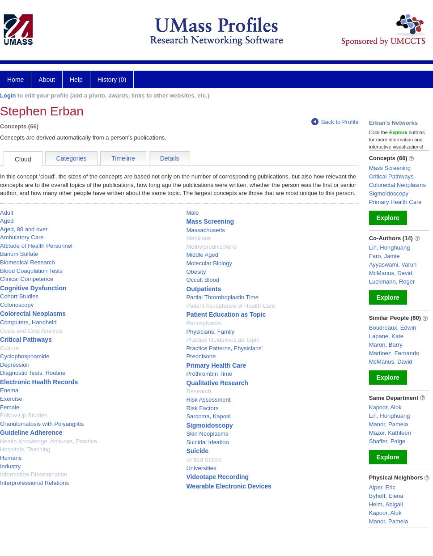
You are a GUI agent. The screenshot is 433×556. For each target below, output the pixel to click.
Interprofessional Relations (34, 483)
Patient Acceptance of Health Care (230, 305)
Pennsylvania (203, 323)
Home (15, 79)
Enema (9, 390)
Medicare (198, 238)
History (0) (112, 79)
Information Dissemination (33, 474)
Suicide (197, 450)
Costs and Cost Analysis (31, 330)
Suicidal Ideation (207, 442)
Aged (6, 220)
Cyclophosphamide (25, 356)
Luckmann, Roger (392, 281)
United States (203, 459)
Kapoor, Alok (385, 407)
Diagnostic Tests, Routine (32, 372)
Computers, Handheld (28, 322)
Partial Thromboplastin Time (222, 297)
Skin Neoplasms (207, 433)
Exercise (11, 398)
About (46, 79)
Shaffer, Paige (387, 441)
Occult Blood (202, 279)
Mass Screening (210, 221)
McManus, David (390, 273)
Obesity (196, 271)
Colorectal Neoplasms (33, 313)
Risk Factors (202, 408)
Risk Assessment (208, 399)
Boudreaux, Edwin (392, 327)
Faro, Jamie (384, 256)
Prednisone (201, 356)
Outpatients (203, 289)
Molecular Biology (209, 263)
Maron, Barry (386, 344)
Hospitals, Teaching (25, 449)
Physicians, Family (210, 331)
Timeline (123, 158)
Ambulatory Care (22, 237)
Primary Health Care (216, 365)
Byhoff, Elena (386, 495)
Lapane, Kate (386, 336)
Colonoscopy (17, 304)
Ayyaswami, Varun (392, 264)
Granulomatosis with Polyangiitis (42, 423)
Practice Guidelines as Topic (222, 339)
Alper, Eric (382, 487)
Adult (6, 212)
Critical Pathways (26, 339)
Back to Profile (335, 122)
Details (169, 158)
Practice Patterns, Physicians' (224, 348)
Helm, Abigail (386, 504)
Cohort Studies (19, 296)
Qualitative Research (217, 382)
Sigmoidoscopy (209, 425)
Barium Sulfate (19, 253)
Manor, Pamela (388, 424)
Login (8, 95)
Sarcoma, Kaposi (208, 416)
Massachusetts (205, 230)
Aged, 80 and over (23, 229)
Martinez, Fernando (394, 353)
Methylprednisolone (211, 246)
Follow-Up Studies (23, 415)
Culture (9, 348)
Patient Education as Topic (226, 314)
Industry (10, 466)
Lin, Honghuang (389, 247)
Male (192, 212)
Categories (71, 158)
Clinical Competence (26, 279)
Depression (15, 364)
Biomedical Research (27, 262)
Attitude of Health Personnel (36, 245)
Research (198, 391)
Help (76, 79)
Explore (388, 217)
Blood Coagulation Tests (31, 270)
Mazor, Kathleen (390, 432)
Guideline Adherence (31, 432)
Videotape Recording (217, 476)
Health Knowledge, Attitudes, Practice (48, 441)
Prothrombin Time (209, 373)
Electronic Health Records (39, 382)
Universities (201, 468)
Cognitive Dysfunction (33, 288)
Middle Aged (202, 254)
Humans (10, 457)
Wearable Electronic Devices (228, 486)
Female (9, 407)
